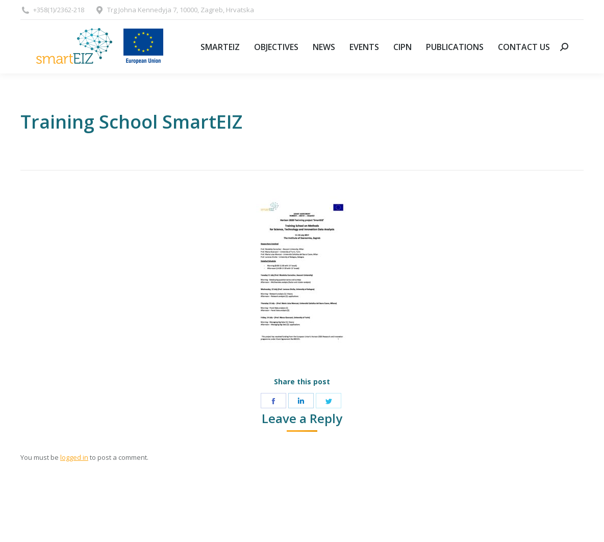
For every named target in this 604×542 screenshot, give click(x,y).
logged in (74, 457)
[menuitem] (220, 46)
